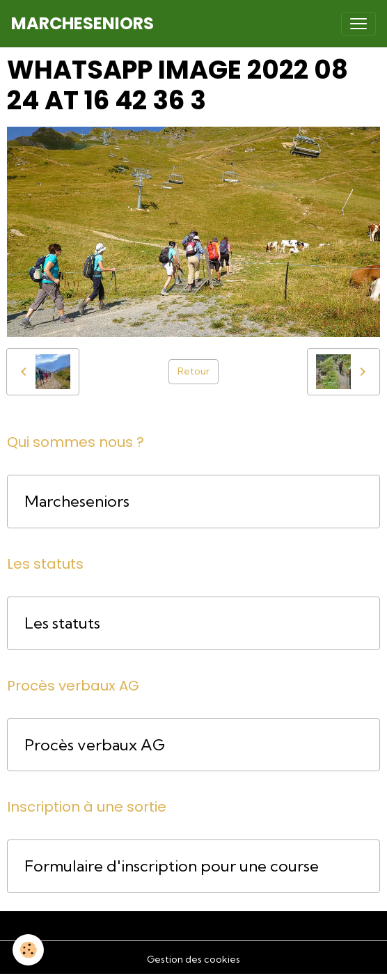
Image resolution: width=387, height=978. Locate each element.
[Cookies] (28, 949)
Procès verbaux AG (94, 745)
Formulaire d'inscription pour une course (171, 866)
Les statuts (62, 623)
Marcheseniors (76, 501)
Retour (193, 371)
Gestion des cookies (193, 959)
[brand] (82, 23)
